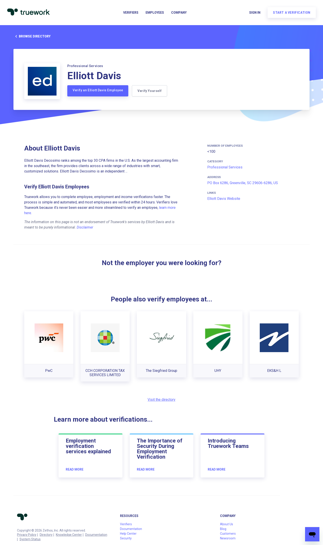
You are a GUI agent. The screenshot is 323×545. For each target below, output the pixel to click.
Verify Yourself (149, 91)
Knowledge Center (69, 534)
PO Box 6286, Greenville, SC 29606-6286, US (242, 183)
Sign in (254, 12)
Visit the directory (161, 399)
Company (179, 12)
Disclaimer (85, 227)
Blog (223, 529)
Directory (46, 534)
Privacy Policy (26, 534)
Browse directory (31, 36)
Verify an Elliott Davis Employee (98, 90)
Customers (228, 533)
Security (126, 538)
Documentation (96, 534)
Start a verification (291, 12)
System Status (30, 539)
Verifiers (130, 12)
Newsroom (228, 538)
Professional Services (224, 167)
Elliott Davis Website (223, 198)
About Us (226, 524)
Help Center (128, 533)
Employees (155, 12)
